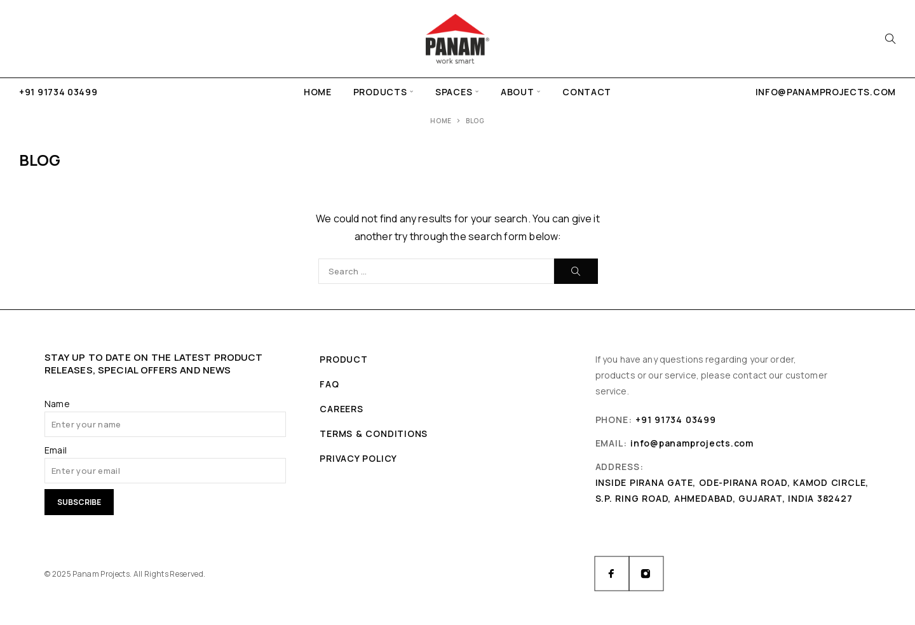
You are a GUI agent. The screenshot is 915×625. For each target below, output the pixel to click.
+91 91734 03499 (58, 92)
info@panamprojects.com (826, 92)
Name (57, 404)
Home (318, 92)
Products (380, 92)
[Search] (890, 38)
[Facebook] (612, 573)
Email (55, 450)
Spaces (453, 92)
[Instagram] (646, 573)
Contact (586, 92)
